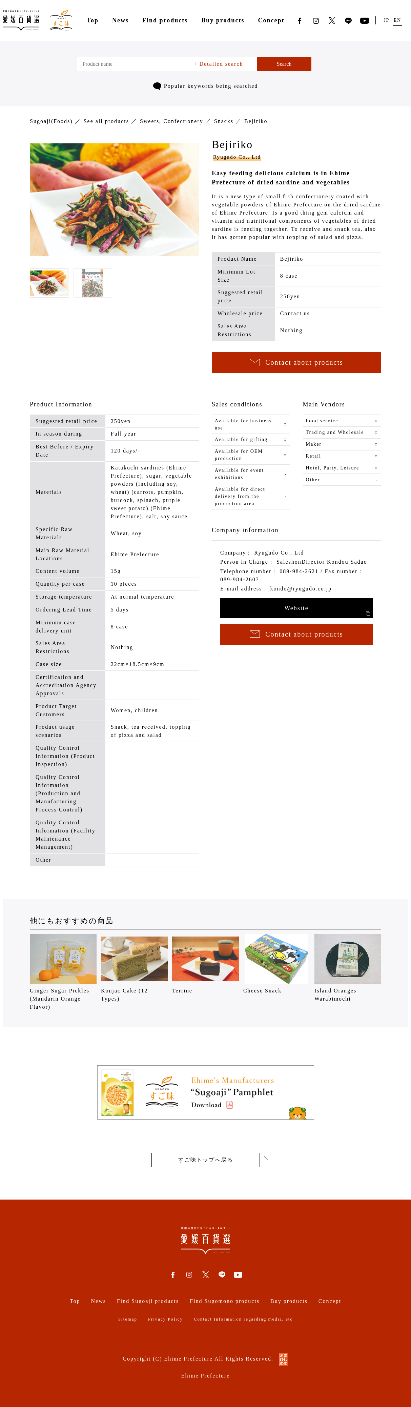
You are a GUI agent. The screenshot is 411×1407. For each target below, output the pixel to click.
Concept (271, 20)
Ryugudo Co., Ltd (237, 157)
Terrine (205, 963)
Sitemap (127, 1319)
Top (93, 20)
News (120, 20)
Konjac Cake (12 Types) (134, 968)
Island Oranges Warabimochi (347, 968)
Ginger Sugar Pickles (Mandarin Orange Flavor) (63, 972)
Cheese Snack (276, 963)
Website (327, 610)
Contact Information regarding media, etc (243, 1319)
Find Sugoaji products (148, 1301)
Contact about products (296, 362)
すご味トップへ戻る (205, 1160)
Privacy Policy (165, 1319)
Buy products (222, 20)
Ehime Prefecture (205, 1376)
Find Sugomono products (225, 1301)
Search (284, 64)
